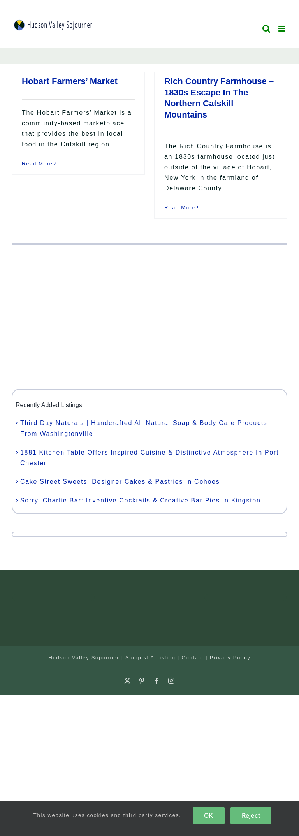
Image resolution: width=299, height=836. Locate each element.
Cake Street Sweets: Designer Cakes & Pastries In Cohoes (120, 481)
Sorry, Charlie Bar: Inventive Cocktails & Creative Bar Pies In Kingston (140, 500)
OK (208, 815)
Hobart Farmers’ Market (70, 81)
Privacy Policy (230, 657)
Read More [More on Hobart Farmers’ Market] (37, 164)
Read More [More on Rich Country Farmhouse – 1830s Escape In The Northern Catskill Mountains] (179, 208)
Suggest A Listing (150, 657)
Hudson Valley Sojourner (83, 657)
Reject (251, 815)
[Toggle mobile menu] (282, 29)
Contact (192, 657)
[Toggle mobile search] (266, 29)
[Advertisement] (149, 316)
